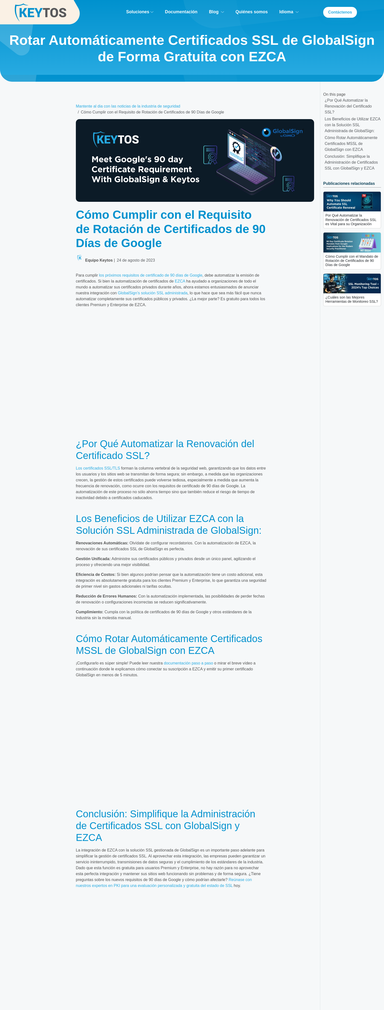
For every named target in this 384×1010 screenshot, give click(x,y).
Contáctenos (340, 12)
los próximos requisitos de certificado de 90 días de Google (150, 275)
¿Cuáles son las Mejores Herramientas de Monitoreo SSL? (351, 299)
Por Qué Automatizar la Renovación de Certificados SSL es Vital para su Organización (350, 219)
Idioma (289, 11)
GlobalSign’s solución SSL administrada (153, 293)
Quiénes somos (252, 11)
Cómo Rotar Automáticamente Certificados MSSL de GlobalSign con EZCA (351, 144)
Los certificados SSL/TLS (98, 468)
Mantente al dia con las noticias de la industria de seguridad (128, 106)
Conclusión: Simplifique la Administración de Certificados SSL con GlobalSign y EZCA (351, 162)
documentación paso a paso (188, 663)
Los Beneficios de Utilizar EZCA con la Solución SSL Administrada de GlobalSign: (353, 125)
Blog (216, 11)
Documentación (181, 11)
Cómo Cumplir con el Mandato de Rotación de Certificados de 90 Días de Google (351, 260)
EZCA (180, 281)
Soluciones (139, 11)
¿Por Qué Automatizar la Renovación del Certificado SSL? (348, 106)
